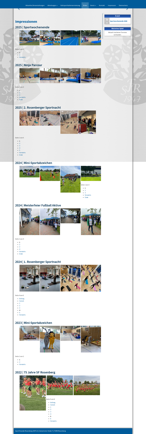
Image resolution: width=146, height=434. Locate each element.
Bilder (85, 5)
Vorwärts (22, 57)
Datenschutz (123, 5)
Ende (21, 100)
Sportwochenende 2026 (118, 21)
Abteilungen (52, 5)
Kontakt (102, 5)
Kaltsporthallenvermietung (70, 5)
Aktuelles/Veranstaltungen (35, 5)
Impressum (112, 5)
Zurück (21, 301)
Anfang (21, 299)
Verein (93, 5)
